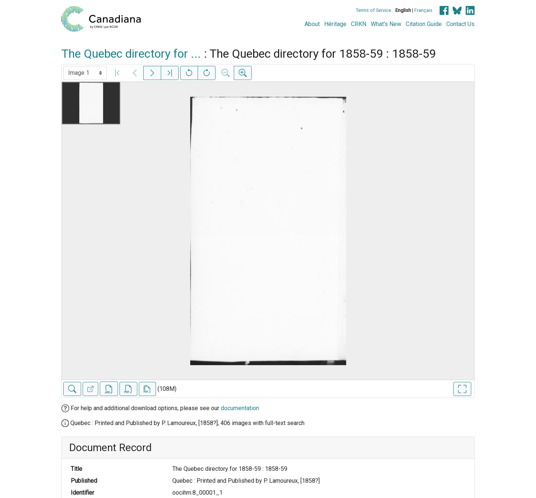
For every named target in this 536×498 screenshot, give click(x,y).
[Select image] (85, 73)
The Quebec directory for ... (131, 54)
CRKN (358, 24)
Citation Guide (424, 24)
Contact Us (460, 24)
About (312, 24)
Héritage (335, 24)
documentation (240, 408)
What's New (386, 24)
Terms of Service (373, 10)
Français (423, 10)
